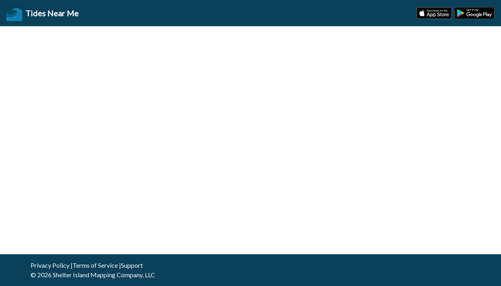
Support (132, 265)
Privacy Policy (50, 265)
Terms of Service (95, 265)
